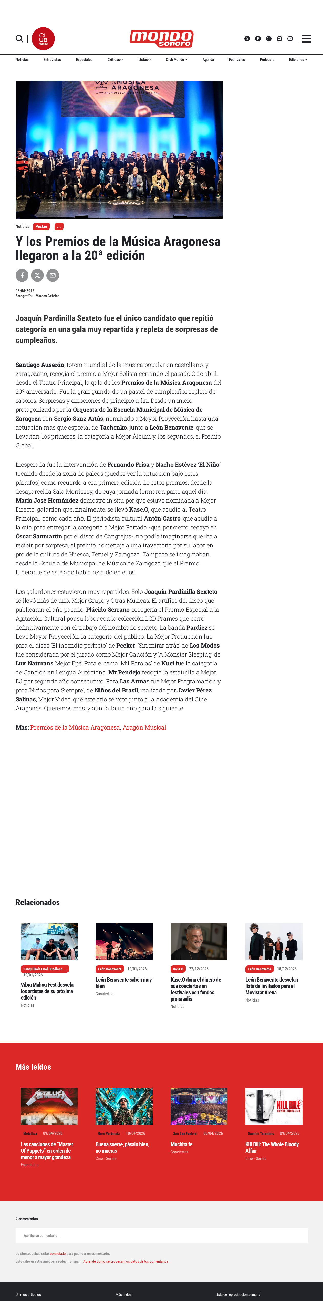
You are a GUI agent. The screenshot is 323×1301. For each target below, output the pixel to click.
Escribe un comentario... (41, 1235)
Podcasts (267, 59)
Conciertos (104, 993)
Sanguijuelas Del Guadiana (42, 969)
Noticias (22, 59)
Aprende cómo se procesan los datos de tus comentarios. (126, 1261)
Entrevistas (52, 59)
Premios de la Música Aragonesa (75, 727)
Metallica (30, 1133)
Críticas (115, 59)
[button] (43, 38)
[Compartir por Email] (52, 275)
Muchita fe (181, 1144)
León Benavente (109, 969)
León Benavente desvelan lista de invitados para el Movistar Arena (271, 986)
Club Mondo (176, 59)
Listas (144, 59)
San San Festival (185, 1133)
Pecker (41, 226)
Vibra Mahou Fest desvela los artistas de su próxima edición (47, 991)
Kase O (178, 969)
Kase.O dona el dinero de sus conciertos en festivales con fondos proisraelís (196, 989)
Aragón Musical (144, 727)
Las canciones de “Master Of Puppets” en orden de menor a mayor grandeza (47, 1150)
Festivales (237, 59)
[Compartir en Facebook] (22, 275)
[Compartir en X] (37, 275)
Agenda (208, 59)
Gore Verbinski (109, 1133)
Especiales (84, 59)
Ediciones (298, 59)
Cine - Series (106, 1158)
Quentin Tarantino (261, 1133)
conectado (58, 1253)
